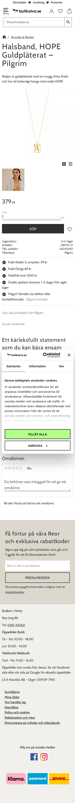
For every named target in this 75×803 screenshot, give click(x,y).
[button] (5, 11)
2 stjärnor (9, 468)
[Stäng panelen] (69, 355)
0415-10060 (16, 625)
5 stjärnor (20, 468)
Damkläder (19, 2)
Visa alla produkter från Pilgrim (22, 313)
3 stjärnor (13, 468)
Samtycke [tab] (13, 366)
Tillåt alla (37, 434)
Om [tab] (61, 366)
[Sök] (68, 22)
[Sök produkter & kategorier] (34, 22)
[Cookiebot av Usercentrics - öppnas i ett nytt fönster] (44, 355)
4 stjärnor (17, 468)
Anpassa (37, 445)
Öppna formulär (37, 299)
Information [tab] (37, 366)
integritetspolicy (14, 592)
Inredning (38, 2)
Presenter (56, 2)
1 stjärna (6, 468)
